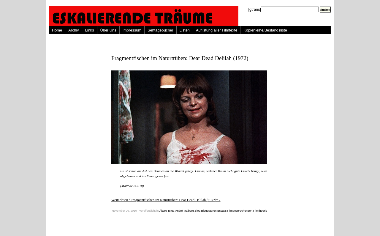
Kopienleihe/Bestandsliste (265, 30)
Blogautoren (209, 210)
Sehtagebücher (160, 30)
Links (89, 30)
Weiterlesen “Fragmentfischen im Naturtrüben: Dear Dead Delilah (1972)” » (166, 200)
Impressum (132, 30)
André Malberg (184, 210)
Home (57, 30)
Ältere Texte (166, 210)
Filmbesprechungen (239, 210)
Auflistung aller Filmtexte (216, 30)
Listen (185, 30)
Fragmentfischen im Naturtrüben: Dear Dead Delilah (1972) (179, 58)
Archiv (73, 30)
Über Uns (108, 30)
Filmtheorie (260, 210)
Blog (197, 210)
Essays (222, 210)
